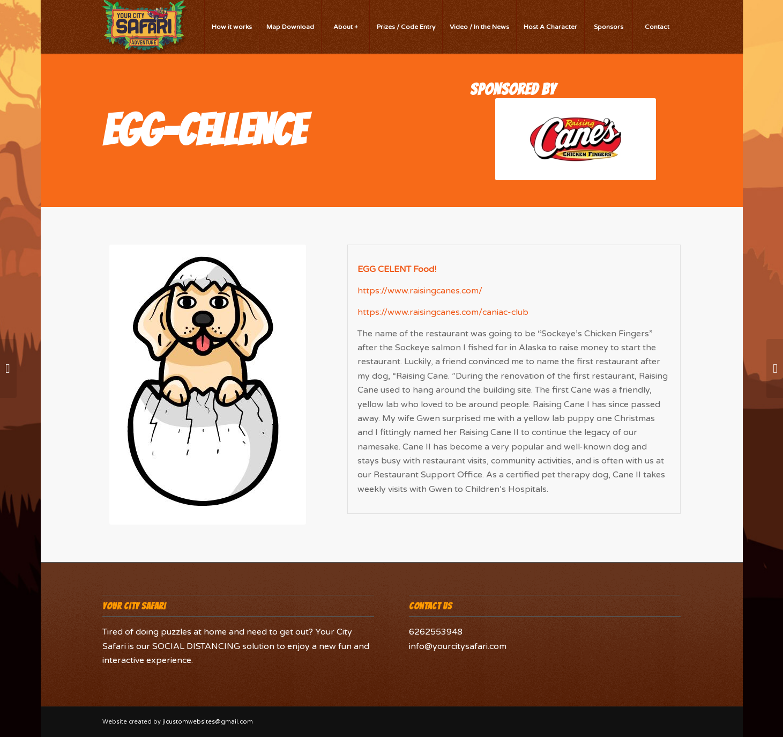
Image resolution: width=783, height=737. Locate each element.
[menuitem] (231, 27)
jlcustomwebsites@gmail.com (207, 721)
